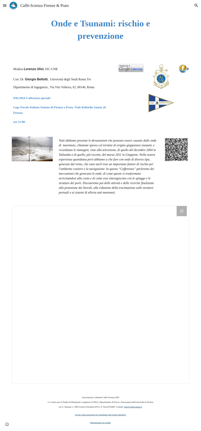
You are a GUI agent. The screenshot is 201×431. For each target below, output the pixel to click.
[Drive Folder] (100, 295)
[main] (100, 30)
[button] (4, 5)
